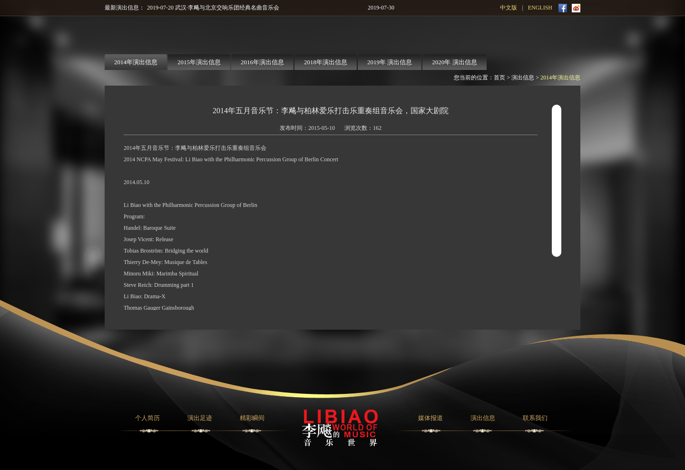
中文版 (508, 7)
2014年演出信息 (560, 77)
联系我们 (535, 417)
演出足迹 (199, 417)
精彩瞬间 (252, 417)
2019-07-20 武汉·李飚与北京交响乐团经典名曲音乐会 (213, 7)
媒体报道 (430, 417)
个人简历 (147, 417)
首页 (499, 77)
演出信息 (522, 77)
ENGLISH (540, 7)
